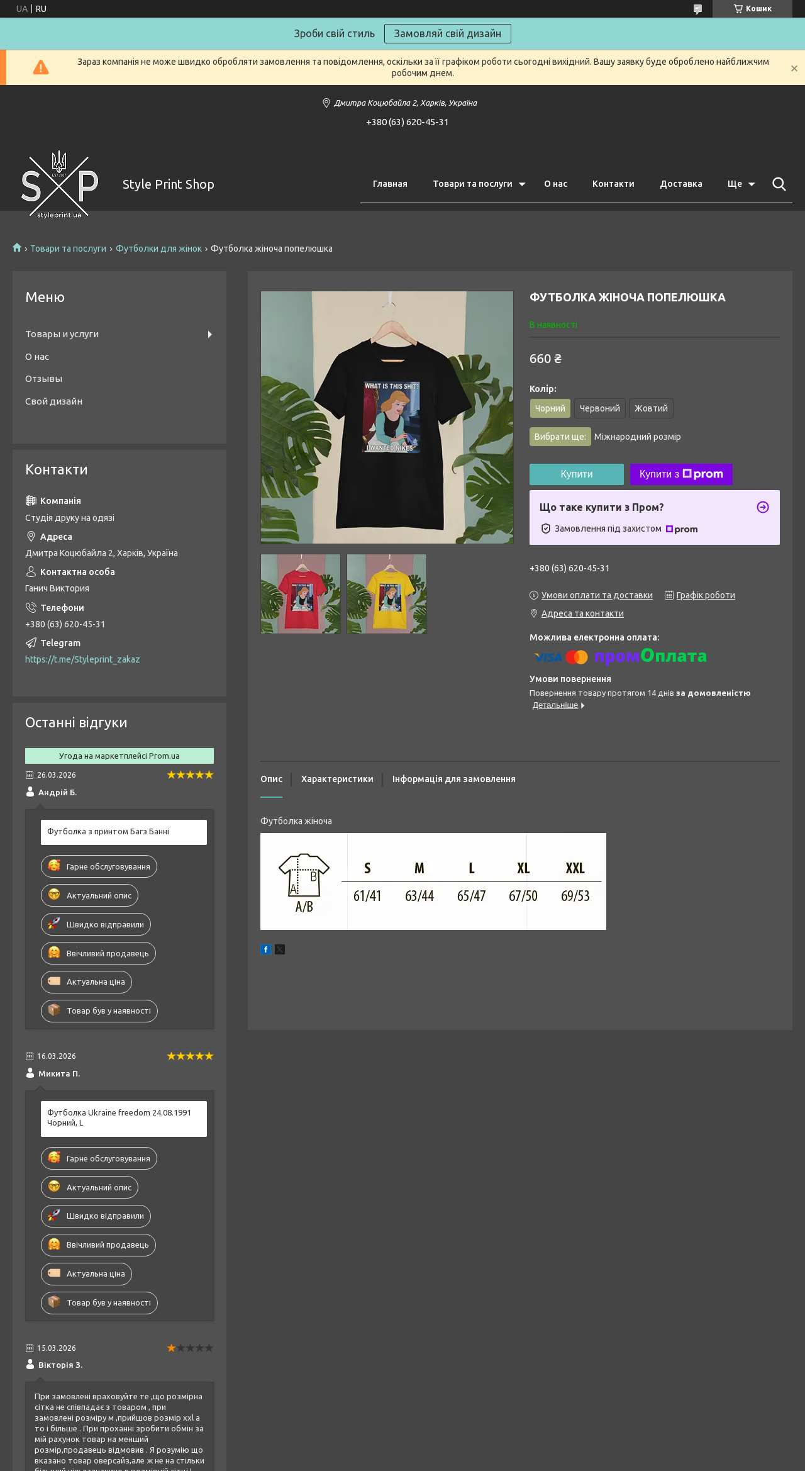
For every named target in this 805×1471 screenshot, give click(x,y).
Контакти (613, 184)
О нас (555, 184)
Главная (390, 184)
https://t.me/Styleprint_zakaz (82, 659)
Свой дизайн (53, 401)
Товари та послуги (473, 184)
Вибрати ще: (608, 437)
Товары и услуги (62, 333)
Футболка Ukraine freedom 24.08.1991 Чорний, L (119, 1117)
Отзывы (43, 378)
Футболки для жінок (159, 248)
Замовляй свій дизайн (447, 33)
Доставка (681, 184)
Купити (576, 474)
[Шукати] (776, 184)
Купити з (681, 474)
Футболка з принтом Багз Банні (108, 831)
